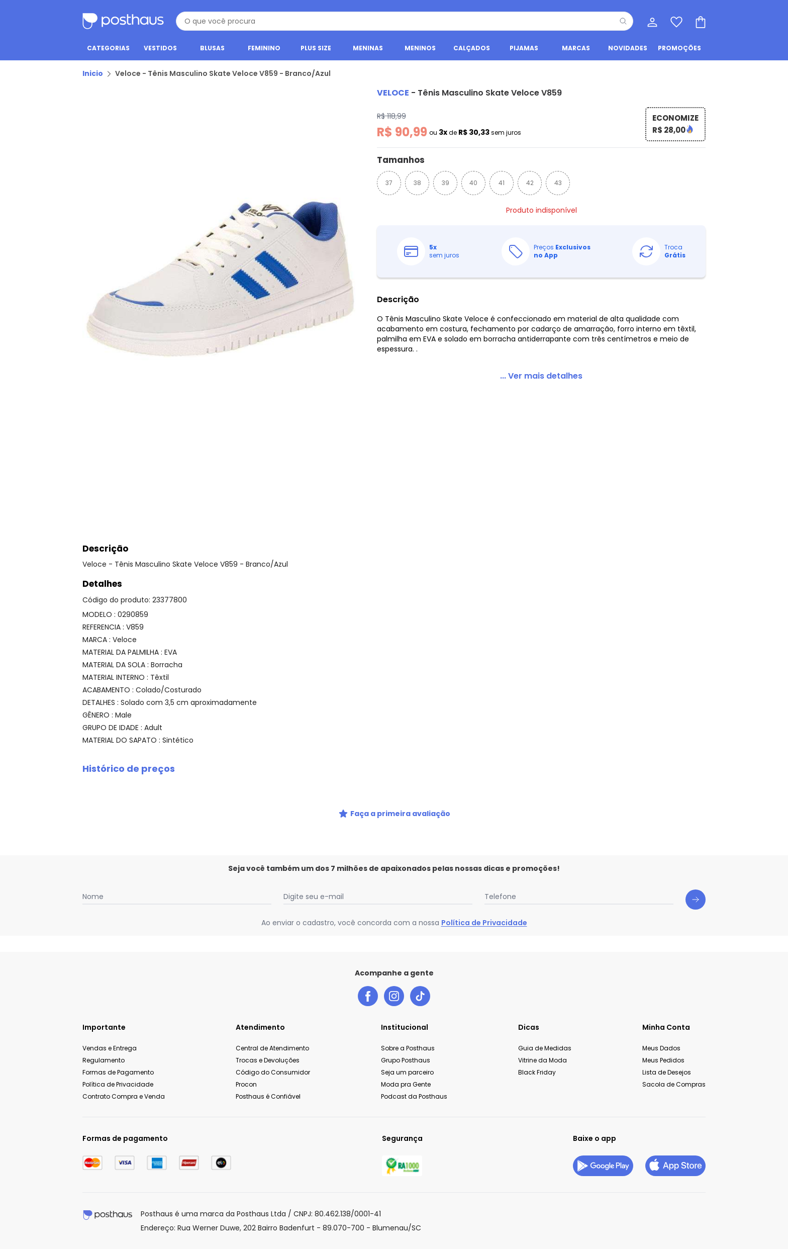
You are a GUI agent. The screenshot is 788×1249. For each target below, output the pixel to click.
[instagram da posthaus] (394, 996)
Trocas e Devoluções (268, 1060)
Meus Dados (661, 1048)
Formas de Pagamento (118, 1072)
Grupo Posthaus (405, 1060)
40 (473, 183)
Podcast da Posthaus (414, 1096)
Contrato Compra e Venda (123, 1096)
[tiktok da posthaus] (420, 996)
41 (502, 183)
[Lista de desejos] (675, 21)
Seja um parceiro (407, 1072)
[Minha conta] (651, 21)
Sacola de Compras (674, 1084)
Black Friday (537, 1072)
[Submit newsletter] (695, 899)
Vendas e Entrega (109, 1048)
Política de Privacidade (484, 923)
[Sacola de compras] (700, 21)
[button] (394, 769)
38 (417, 183)
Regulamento (103, 1060)
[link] (541, 376)
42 (530, 183)
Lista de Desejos (666, 1072)
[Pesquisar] (623, 21)
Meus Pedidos (663, 1060)
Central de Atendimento (272, 1048)
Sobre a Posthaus (408, 1048)
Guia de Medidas (544, 1048)
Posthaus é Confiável (268, 1096)
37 (388, 183)
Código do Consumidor (273, 1072)
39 (445, 183)
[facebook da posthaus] (368, 996)
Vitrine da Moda (542, 1060)
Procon (246, 1084)
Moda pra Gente (406, 1084)
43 (558, 183)
